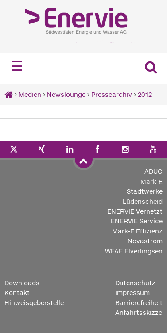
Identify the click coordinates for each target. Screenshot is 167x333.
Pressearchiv (111, 94)
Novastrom (145, 241)
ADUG (153, 171)
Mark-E (151, 181)
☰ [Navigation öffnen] (17, 66)
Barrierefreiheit (139, 302)
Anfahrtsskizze (138, 312)
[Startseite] (8, 94)
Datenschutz (135, 283)
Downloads (21, 283)
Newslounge (66, 94)
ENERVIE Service (137, 221)
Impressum (132, 292)
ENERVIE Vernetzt (135, 211)
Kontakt (17, 292)
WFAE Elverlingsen (134, 251)
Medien (30, 94)
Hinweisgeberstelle (34, 302)
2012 (145, 94)
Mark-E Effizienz (137, 231)
